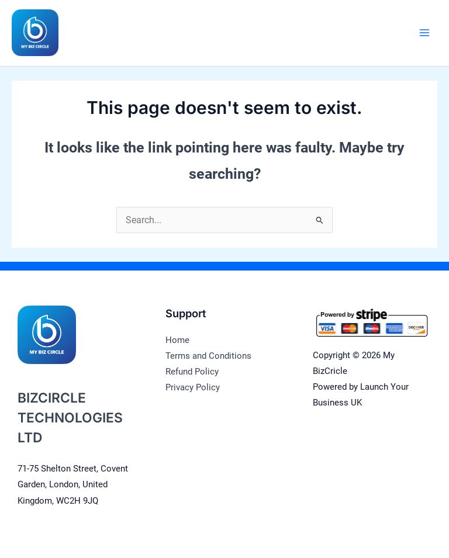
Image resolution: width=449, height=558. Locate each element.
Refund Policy (192, 371)
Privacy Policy (192, 387)
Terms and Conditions (208, 356)
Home (177, 340)
